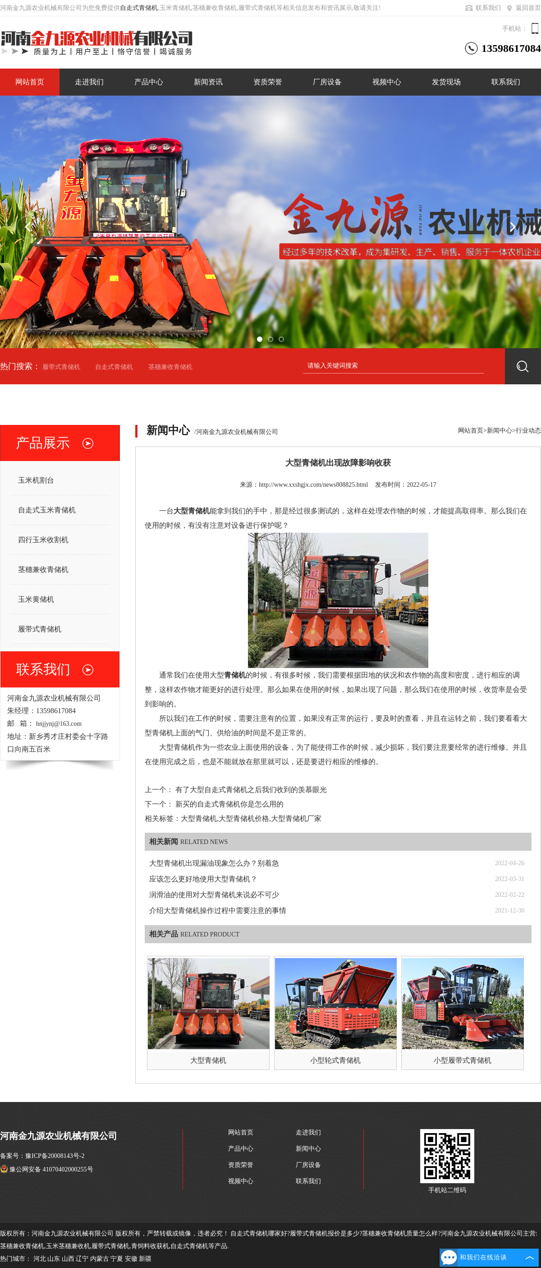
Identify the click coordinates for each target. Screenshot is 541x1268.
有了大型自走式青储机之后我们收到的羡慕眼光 (251, 789)
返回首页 (522, 8)
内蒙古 (99, 1258)
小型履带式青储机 (462, 1060)
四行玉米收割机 (43, 540)
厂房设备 (327, 82)
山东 (53, 1258)
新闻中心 (499, 430)
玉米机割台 (36, 480)
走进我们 (89, 82)
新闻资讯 (208, 82)
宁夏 (116, 1258)
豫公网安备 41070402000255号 (46, 1169)
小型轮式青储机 (335, 1060)
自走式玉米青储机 (47, 510)
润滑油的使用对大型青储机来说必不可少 (214, 895)
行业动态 (528, 430)
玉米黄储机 (36, 599)
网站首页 (29, 82)
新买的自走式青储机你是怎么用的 (229, 804)
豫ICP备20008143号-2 (54, 1156)
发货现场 (446, 82)
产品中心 (148, 82)
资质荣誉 (267, 82)
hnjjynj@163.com (59, 723)
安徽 (131, 1258)
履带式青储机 (61, 367)
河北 (39, 1258)
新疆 (145, 1258)
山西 (68, 1258)
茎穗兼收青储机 (170, 367)
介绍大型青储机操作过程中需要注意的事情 (217, 910)
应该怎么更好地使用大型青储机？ (203, 879)
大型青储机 (208, 1060)
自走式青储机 (139, 8)
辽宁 (82, 1258)
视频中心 (386, 82)
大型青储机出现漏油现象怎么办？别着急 (214, 863)
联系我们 (482, 8)
